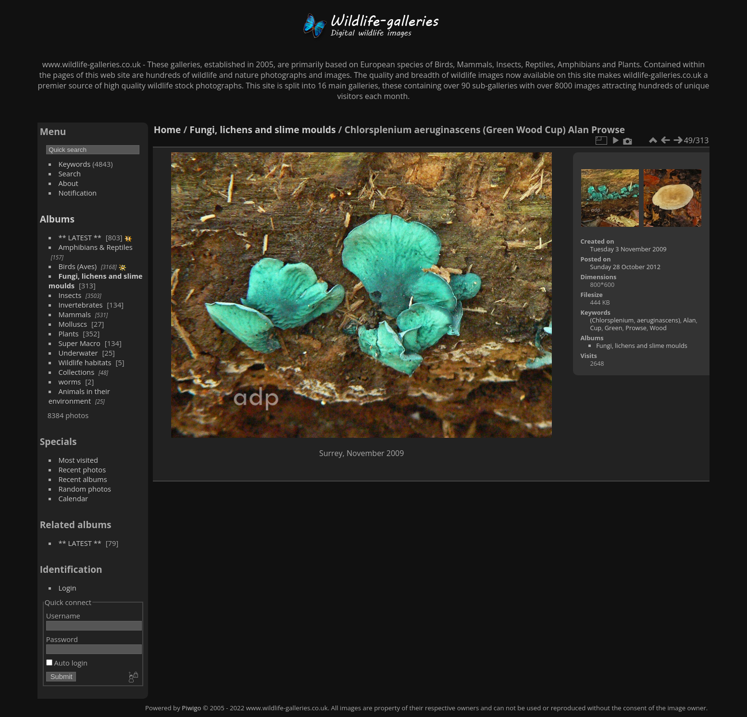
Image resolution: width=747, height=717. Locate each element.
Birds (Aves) (77, 266)
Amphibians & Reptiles (95, 247)
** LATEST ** (79, 237)
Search (69, 173)
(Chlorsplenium (612, 320)
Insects (69, 295)
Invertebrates (80, 304)
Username (63, 615)
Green (613, 327)
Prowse (636, 327)
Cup (595, 327)
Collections (76, 372)
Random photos (84, 489)
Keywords (74, 164)
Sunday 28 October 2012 (625, 266)
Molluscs (72, 324)
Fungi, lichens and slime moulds (262, 129)
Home (167, 129)
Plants (68, 333)
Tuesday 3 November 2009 (628, 249)
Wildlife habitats (84, 362)
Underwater (78, 353)
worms (69, 381)
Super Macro (79, 343)
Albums (57, 218)
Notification (77, 193)
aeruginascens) (658, 320)
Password (62, 639)
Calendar (73, 498)
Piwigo (191, 708)
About (68, 183)
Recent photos (82, 469)
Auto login (66, 663)
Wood (658, 327)
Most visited (78, 460)
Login (67, 588)
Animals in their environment (79, 396)
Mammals (74, 314)
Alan (689, 320)
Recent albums (82, 479)
